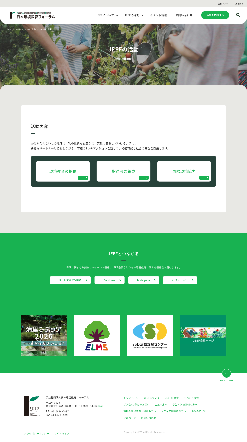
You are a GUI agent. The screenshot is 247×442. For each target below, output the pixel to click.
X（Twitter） (184, 281)
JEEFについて (152, 399)
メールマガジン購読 (65, 281)
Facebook (108, 281)
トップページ (14, 29)
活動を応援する (215, 15)
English (239, 3)
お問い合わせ (148, 419)
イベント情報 (191, 399)
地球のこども (199, 412)
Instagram (145, 281)
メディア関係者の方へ (173, 412)
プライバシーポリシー (36, 434)
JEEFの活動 (31, 29)
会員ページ (224, 3)
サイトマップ (61, 434)
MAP (101, 407)
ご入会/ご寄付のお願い (137, 405)
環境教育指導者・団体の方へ (140, 412)
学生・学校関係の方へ (185, 405)
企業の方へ (161, 405)
